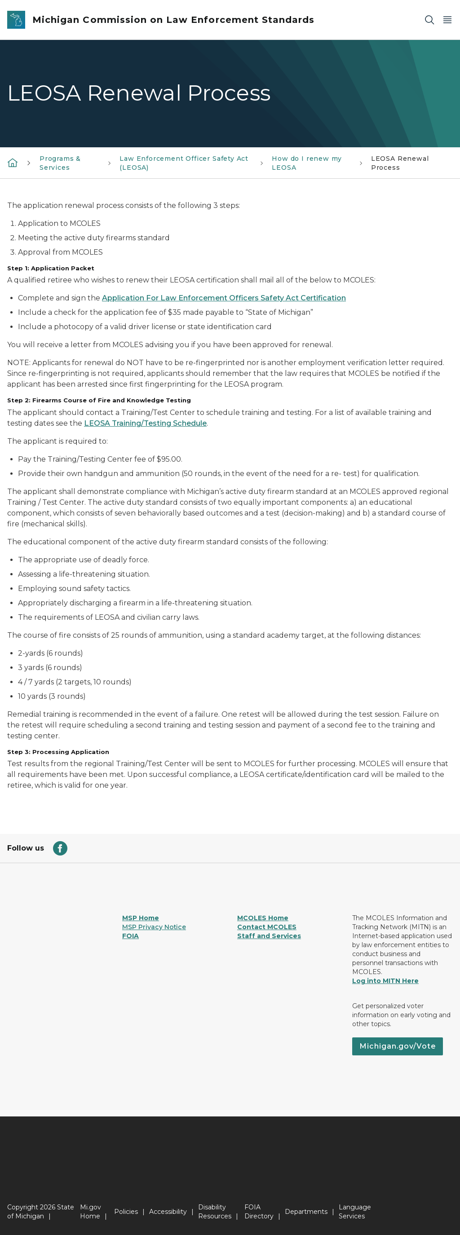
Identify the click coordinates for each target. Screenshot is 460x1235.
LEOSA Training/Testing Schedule (145, 423)
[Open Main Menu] (447, 20)
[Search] (429, 20)
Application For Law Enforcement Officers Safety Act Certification (224, 298)
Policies (126, 1212)
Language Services (355, 1211)
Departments (306, 1212)
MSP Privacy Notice (154, 927)
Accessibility (168, 1212)
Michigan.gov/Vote (397, 1046)
